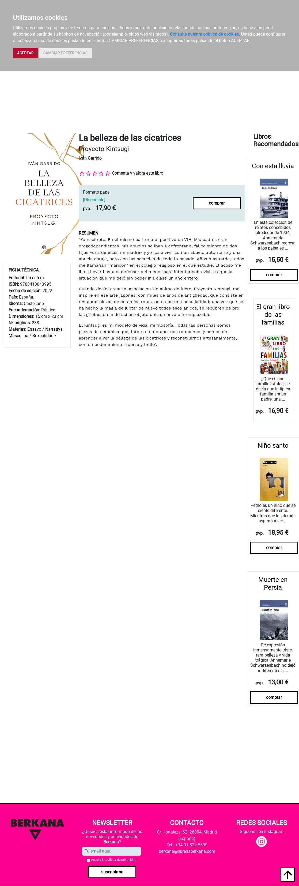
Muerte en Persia (272, 583)
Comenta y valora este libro (137, 173)
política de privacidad (121, 860)
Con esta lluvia (273, 166)
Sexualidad (43, 335)
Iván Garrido (90, 158)
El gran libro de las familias (273, 314)
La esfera (35, 277)
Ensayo (34, 329)
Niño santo (273, 445)
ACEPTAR (25, 53)
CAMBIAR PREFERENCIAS (65, 53)
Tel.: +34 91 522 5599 (186, 844)
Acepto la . (114, 860)
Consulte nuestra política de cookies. (205, 34)
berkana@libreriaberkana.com (187, 851)
